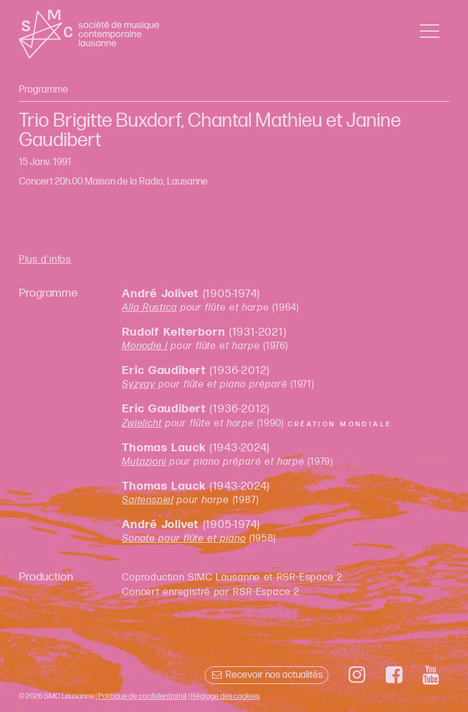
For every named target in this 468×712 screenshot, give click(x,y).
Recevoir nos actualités (266, 675)
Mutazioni (144, 462)
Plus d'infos (45, 260)
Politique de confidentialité (142, 696)
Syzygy (138, 384)
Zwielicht (141, 423)
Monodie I (145, 346)
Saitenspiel (148, 500)
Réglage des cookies (225, 696)
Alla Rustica (149, 308)
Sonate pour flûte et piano (184, 539)
